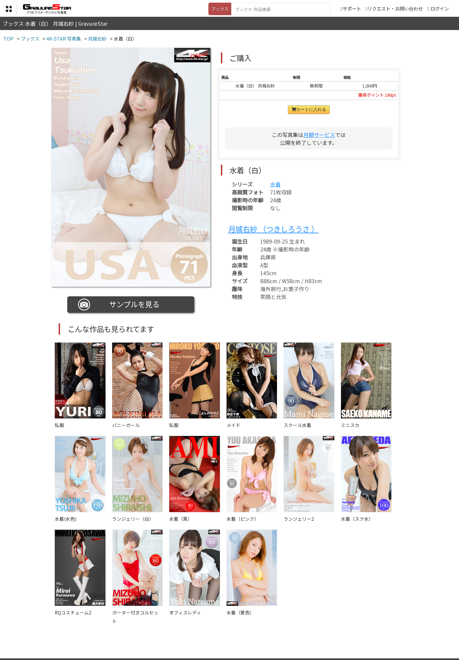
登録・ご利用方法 (224, 627)
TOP (132, 627)
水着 (275, 184)
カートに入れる (308, 109)
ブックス (220, 9)
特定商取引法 (185, 627)
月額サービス (319, 135)
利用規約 (154, 627)
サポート (351, 8)
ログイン (439, 8)
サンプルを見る (119, 304)
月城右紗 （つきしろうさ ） (273, 228)
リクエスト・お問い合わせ (394, 8)
